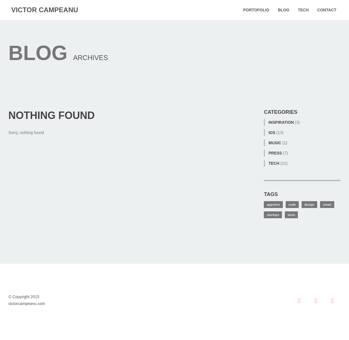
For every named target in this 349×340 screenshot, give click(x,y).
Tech (303, 10)
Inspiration (281, 122)
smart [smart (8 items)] (327, 204)
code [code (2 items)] (292, 204)
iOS (271, 132)
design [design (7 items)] (309, 204)
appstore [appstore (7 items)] (273, 204)
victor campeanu (44, 10)
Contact (326, 10)
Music (274, 143)
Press (275, 153)
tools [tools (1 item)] (291, 215)
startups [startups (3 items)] (273, 215)
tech (273, 163)
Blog (283, 10)
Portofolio (256, 10)
